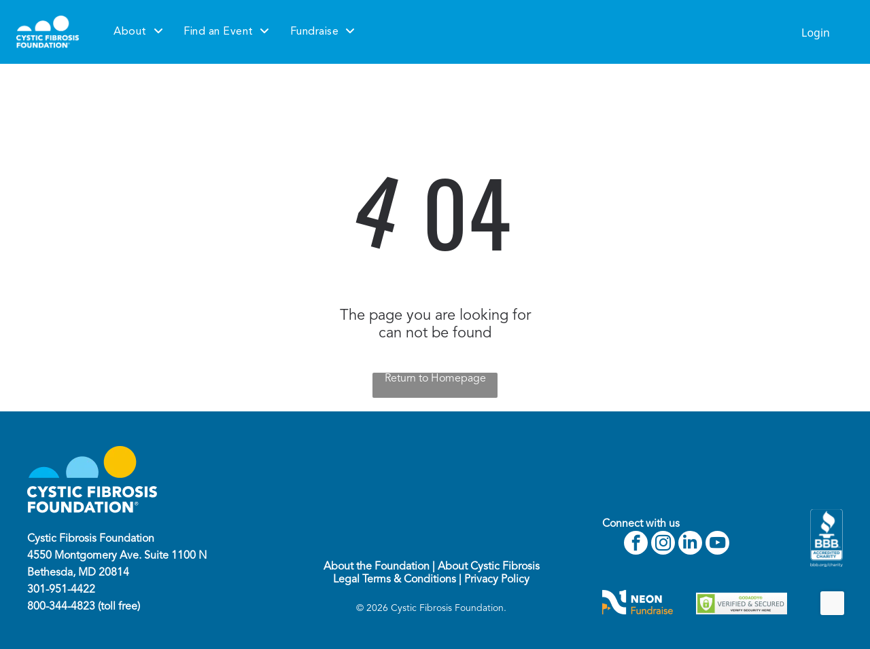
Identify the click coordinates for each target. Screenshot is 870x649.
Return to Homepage (435, 378)
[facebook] (636, 544)
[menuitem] (138, 32)
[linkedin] (690, 544)
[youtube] (717, 544)
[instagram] (663, 544)
